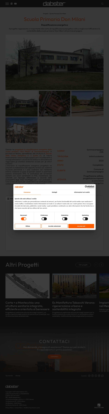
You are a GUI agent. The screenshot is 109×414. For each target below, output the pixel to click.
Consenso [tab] (27, 192)
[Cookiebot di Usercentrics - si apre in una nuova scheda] (86, 186)
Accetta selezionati (54, 226)
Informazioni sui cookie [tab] (82, 192)
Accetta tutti (81, 226)
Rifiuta (28, 226)
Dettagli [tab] (54, 192)
